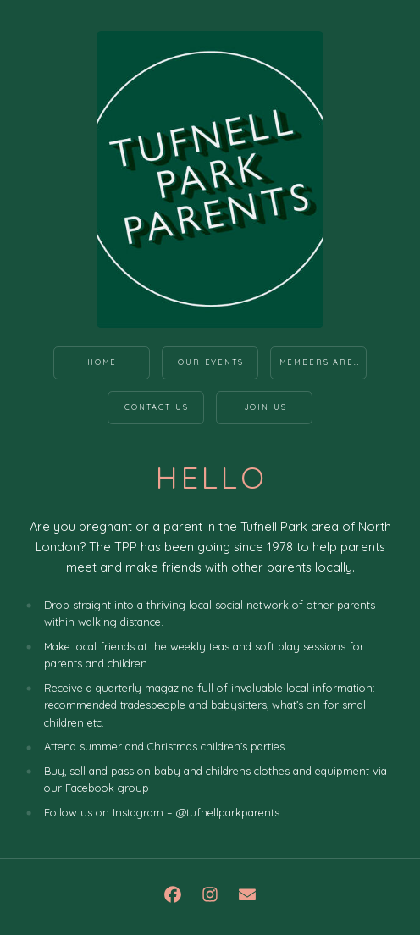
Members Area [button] (320, 362)
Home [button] (102, 362)
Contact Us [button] (156, 407)
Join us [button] (265, 407)
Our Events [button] (210, 362)
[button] (172, 894)
